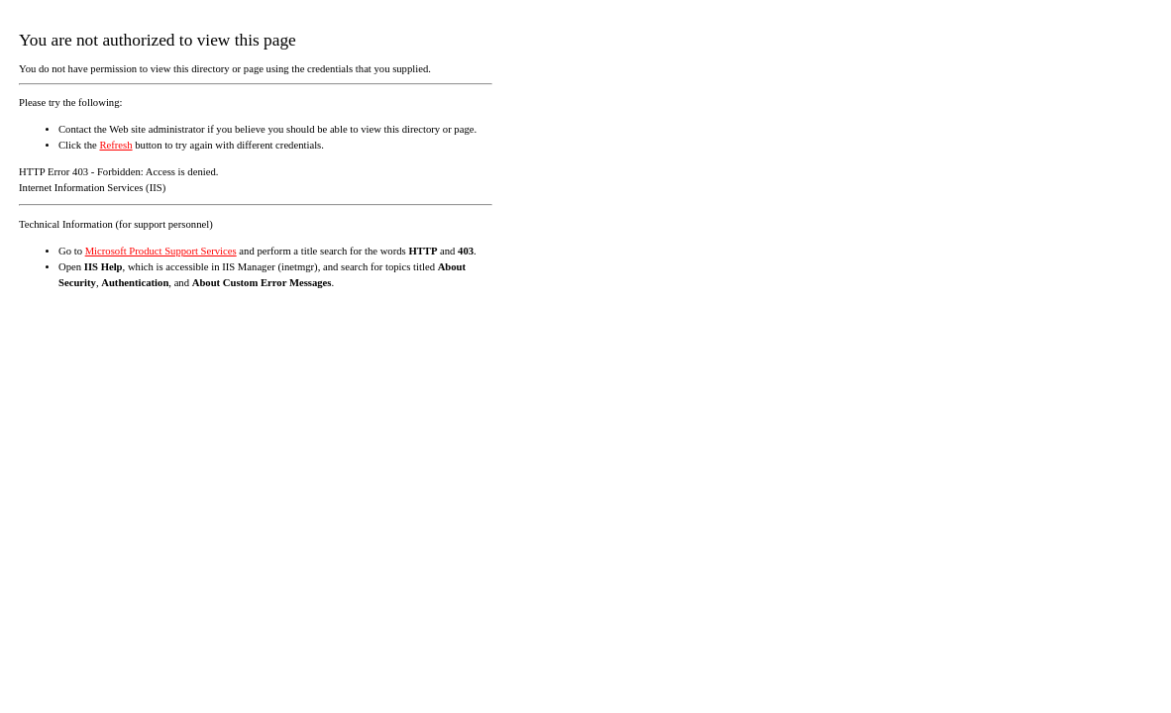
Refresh (115, 145)
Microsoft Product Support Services (161, 251)
